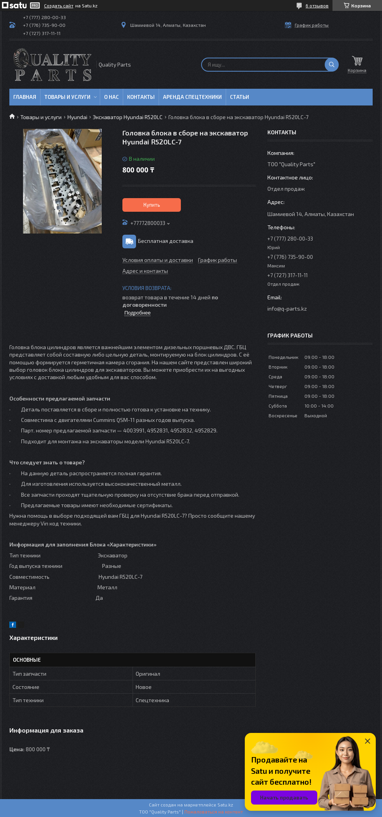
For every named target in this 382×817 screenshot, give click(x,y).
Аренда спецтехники (192, 97)
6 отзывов (317, 5)
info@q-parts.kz (287, 308)
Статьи (239, 97)
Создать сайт (58, 5)
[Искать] (332, 65)
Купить (151, 205)
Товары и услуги (67, 97)
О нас (111, 97)
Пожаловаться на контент (213, 811)
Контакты (141, 97)
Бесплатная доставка (165, 240)
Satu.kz (225, 804)
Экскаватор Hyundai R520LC (128, 117)
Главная (24, 97)
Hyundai (77, 117)
